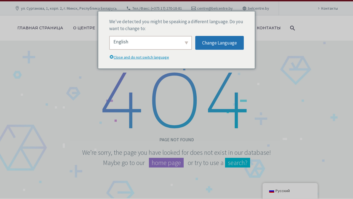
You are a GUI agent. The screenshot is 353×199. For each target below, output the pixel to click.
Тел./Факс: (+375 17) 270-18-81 (157, 8)
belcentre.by (258, 8)
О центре (84, 27)
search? (237, 162)
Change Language (219, 43)
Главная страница (40, 27)
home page (166, 162)
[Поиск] (292, 28)
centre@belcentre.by (215, 8)
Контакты (329, 8)
